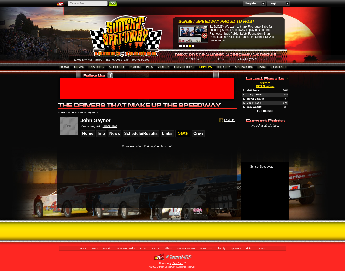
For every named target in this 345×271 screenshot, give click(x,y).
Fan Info (96, 67)
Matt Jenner (253, 90)
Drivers (72, 112)
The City (223, 67)
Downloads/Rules (184, 67)
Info (101, 133)
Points (135, 67)
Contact (279, 67)
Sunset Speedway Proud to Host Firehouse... (216, 22)
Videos (163, 67)
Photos (149, 67)
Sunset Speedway (261, 166)
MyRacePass (172, 257)
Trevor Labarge (255, 98)
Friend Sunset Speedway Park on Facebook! (110, 75)
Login (278, 3)
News (79, 67)
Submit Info (110, 126)
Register (254, 3)
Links (261, 67)
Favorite (226, 120)
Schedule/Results (117, 67)
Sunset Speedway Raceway (114, 36)
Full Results (265, 110)
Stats (183, 133)
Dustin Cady (254, 102)
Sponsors (244, 67)
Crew (198, 133)
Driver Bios (205, 67)
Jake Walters (254, 107)
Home (65, 67)
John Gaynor (88, 112)
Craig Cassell (254, 94)
